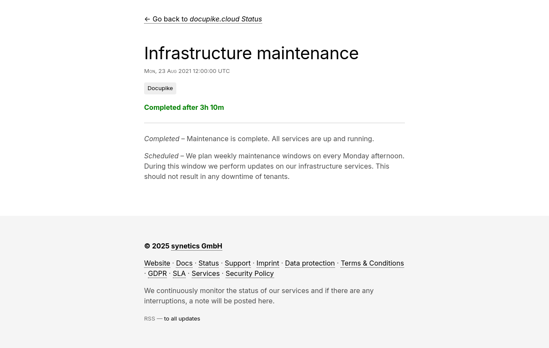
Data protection (310, 263)
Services (206, 273)
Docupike (160, 88)
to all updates (182, 318)
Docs (184, 263)
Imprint (267, 263)
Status (209, 263)
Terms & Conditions (372, 263)
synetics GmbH (196, 246)
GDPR (157, 273)
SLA (179, 273)
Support (237, 263)
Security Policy (250, 273)
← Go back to (203, 19)
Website (157, 263)
